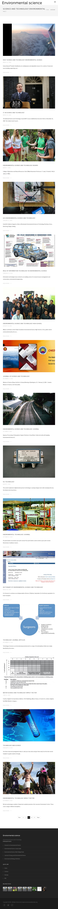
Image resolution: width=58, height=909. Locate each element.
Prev (19, 817)
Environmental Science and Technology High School (22, 323)
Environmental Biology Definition (12, 858)
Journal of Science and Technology (16, 376)
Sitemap (6, 875)
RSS (5, 878)
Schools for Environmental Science (12, 845)
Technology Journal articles (14, 640)
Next (38, 817)
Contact (6, 871)
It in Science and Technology (13, 112)
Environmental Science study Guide (12, 848)
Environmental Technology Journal (16, 534)
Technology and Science (12, 745)
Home (47, 9)
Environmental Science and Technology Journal (21, 429)
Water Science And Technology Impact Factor (20, 693)
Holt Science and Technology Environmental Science (22, 60)
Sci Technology (8, 482)
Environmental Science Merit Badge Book (14, 852)
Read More (6, 72)
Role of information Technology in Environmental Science (25, 271)
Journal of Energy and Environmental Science (15, 855)
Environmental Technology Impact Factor (18, 798)
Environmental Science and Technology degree (20, 165)
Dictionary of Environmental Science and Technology (23, 587)
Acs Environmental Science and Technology (19, 218)
